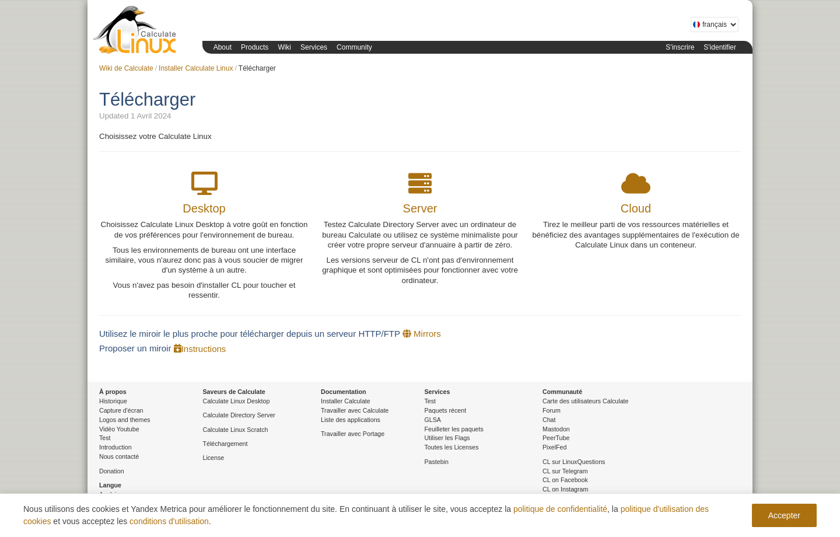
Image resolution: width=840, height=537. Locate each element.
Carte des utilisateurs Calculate (585, 401)
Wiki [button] (284, 47)
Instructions (200, 349)
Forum (551, 410)
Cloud (636, 208)
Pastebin (437, 461)
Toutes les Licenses (452, 447)
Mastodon (556, 429)
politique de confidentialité (560, 509)
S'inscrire (680, 47)
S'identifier (720, 47)
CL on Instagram (565, 489)
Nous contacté (119, 456)
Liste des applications (350, 419)
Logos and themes (124, 419)
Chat (549, 419)
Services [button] (313, 47)
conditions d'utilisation (169, 521)
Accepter (784, 515)
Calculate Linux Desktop (236, 401)
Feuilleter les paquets (454, 429)
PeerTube (555, 437)
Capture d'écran (121, 410)
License (214, 457)
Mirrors (421, 334)
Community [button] (354, 47)
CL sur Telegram (565, 471)
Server (420, 208)
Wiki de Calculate (126, 68)
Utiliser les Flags (447, 437)
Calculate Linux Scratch (235, 429)
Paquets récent (446, 410)
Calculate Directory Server (239, 415)
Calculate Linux (137, 32)
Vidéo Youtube (119, 429)
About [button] (223, 47)
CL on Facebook (565, 479)
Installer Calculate (345, 401)
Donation (111, 471)
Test (105, 437)
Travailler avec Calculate (354, 410)
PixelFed (554, 447)
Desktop (204, 208)
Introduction (115, 447)
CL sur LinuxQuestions (573, 461)
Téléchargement (225, 443)
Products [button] (254, 47)
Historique (113, 401)
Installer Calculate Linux (196, 68)
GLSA (433, 419)
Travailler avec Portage (352, 433)
